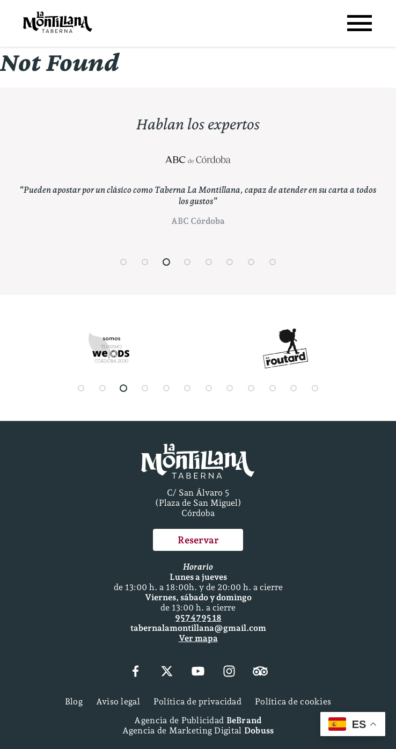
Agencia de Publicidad (197, 720)
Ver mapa (198, 638)
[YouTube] (198, 672)
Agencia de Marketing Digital (198, 730)
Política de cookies (293, 701)
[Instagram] (229, 672)
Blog (74, 701)
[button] (124, 262)
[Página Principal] (58, 23)
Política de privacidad (197, 701)
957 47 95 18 (198, 618)
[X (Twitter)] (167, 672)
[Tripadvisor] (260, 672)
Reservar (198, 540)
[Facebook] (135, 672)
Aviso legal (118, 701)
